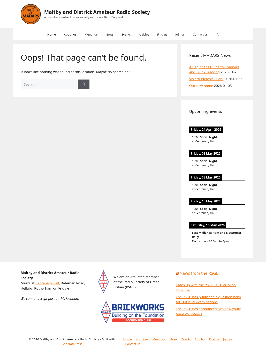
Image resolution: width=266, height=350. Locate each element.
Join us (180, 34)
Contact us (200, 34)
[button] (217, 34)
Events (126, 34)
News (110, 34)
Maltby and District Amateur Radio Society (97, 11)
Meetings (91, 34)
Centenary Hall (47, 283)
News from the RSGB (199, 273)
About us (70, 34)
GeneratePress (72, 344)
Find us (162, 34)
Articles (144, 34)
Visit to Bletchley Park (206, 79)
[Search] (83, 84)
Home (51, 34)
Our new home (201, 85)
